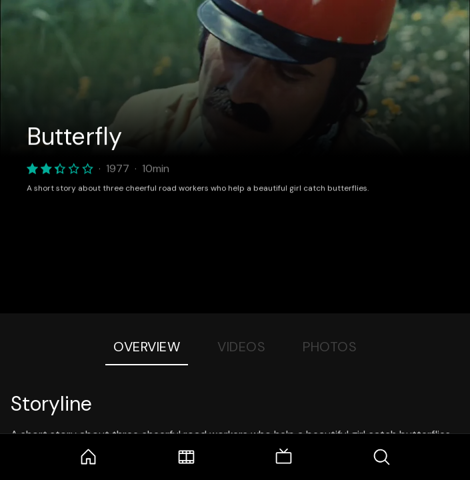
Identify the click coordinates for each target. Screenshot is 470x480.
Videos (241, 346)
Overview (146, 346)
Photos (330, 346)
